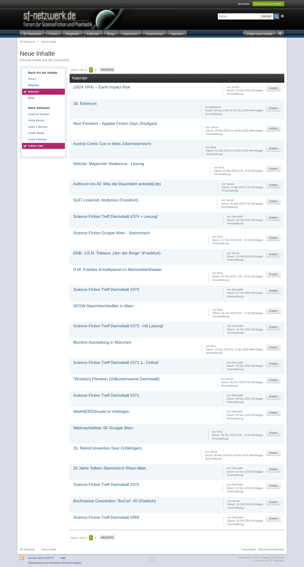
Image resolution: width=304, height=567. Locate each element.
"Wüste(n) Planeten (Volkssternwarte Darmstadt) (116, 379)
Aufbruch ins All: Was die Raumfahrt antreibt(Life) (117, 184)
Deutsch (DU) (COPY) (41, 558)
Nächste (107, 69)
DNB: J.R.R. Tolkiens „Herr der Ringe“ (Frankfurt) (117, 253)
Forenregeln (249, 549)
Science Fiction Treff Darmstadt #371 (106, 395)
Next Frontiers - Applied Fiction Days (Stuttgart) (115, 123)
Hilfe (63, 558)
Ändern (273, 88)
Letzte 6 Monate (37, 139)
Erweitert (282, 16)
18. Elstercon (85, 103)
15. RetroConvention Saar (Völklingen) (107, 448)
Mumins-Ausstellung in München (102, 342)
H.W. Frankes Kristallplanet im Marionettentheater (117, 269)
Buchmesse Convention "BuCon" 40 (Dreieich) (114, 501)
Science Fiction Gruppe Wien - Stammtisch (111, 233)
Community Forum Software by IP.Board (261, 557)
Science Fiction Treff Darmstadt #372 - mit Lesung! (118, 326)
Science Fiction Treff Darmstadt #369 (106, 517)
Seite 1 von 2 (79, 69)
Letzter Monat (36, 133)
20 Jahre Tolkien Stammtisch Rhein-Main (109, 468)
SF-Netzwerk (32, 34)
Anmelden (244, 3)
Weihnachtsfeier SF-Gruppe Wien (103, 428)
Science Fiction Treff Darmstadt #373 (106, 289)
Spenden (177, 34)
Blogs (111, 34)
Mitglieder (72, 34)
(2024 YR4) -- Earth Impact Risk (101, 87)
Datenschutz (154, 34)
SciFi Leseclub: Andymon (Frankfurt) (105, 200)
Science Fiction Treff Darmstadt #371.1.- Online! (116, 362)
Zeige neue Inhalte (259, 34)
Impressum (130, 34)
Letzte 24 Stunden (38, 114)
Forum (53, 34)
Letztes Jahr (35, 145)
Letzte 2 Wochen (38, 126)
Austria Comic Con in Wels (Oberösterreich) (112, 144)
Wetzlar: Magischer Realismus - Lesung (108, 163)
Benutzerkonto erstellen (268, 3)
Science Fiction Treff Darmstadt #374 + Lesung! (115, 216)
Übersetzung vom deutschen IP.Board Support (55, 562)
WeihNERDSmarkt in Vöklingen (101, 411)
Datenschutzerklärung (271, 549)
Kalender (93, 34)
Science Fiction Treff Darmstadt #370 (106, 484)
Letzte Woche (36, 120)
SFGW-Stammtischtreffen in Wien (103, 306)
